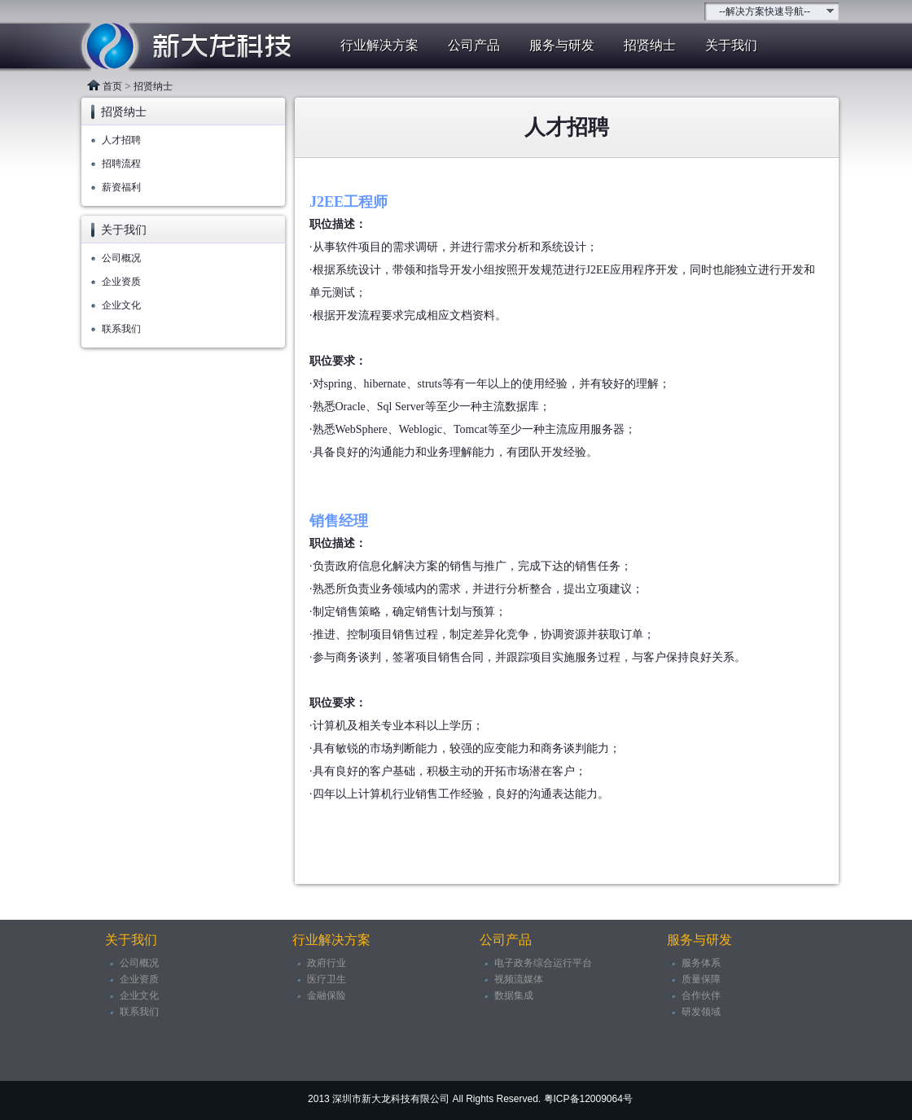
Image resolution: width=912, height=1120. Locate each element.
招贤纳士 (650, 45)
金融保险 (326, 995)
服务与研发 (561, 45)
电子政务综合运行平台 (543, 963)
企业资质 (121, 281)
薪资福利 (121, 187)
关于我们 (731, 45)
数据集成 (513, 995)
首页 (112, 86)
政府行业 (326, 963)
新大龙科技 (179, 47)
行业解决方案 (379, 45)
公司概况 (121, 258)
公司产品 (474, 45)
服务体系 (701, 963)
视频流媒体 (518, 979)
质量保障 (701, 979)
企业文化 (121, 305)
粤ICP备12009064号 (588, 1099)
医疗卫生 (326, 979)
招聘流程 (121, 163)
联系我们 (121, 329)
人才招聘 (121, 140)
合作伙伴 (701, 995)
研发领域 (701, 1011)
